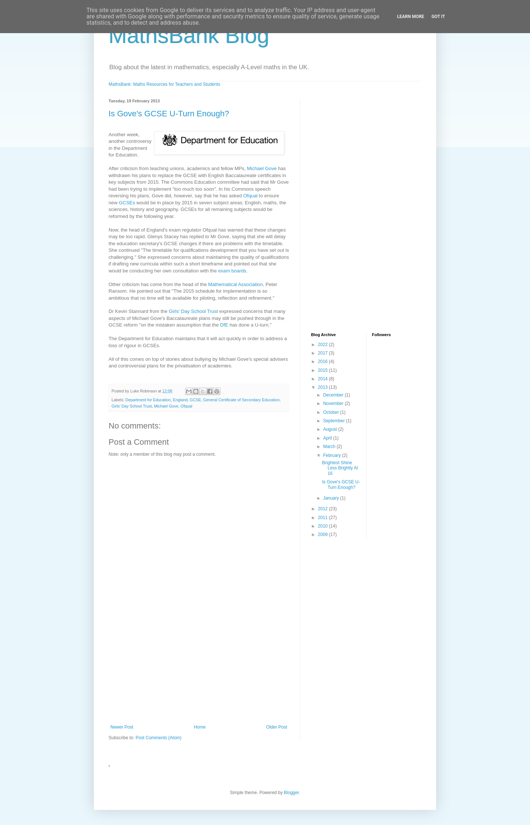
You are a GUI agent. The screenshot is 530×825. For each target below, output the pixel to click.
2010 (323, 526)
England (180, 400)
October (331, 412)
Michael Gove (262, 168)
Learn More (410, 16)
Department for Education (148, 400)
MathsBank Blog (189, 35)
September (334, 420)
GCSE (195, 400)
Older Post (276, 727)
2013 (323, 387)
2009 (323, 534)
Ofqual (250, 195)
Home (200, 727)
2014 (323, 378)
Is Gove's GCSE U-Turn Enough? (169, 113)
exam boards (232, 271)
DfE (224, 325)
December (334, 395)
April (328, 438)
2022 (323, 344)
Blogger (291, 792)
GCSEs (127, 202)
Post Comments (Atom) (158, 737)
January (331, 498)
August (330, 429)
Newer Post (121, 727)
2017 (323, 353)
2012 (323, 508)
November (334, 403)
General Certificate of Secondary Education (241, 400)
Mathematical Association (235, 284)
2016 (323, 361)
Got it (438, 16)
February (332, 455)
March (330, 446)
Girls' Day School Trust (193, 311)
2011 (323, 517)
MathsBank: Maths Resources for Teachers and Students (164, 84)
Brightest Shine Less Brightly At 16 (340, 468)
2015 (323, 370)
